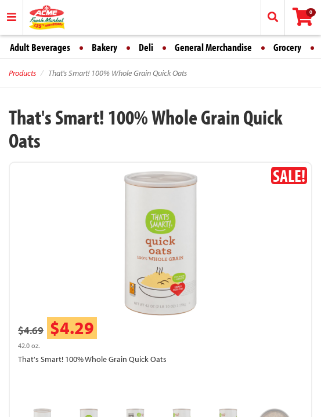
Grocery (287, 47)
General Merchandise (213, 47)
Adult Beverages (40, 47)
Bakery (104, 47)
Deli (146, 47)
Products (22, 73)
